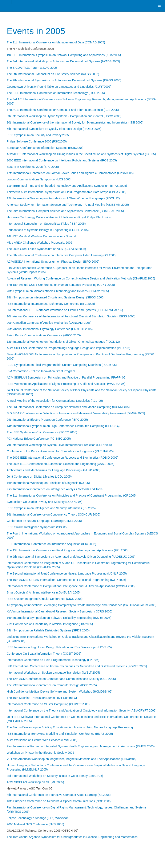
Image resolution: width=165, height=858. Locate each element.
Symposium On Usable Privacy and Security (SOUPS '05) (44, 502)
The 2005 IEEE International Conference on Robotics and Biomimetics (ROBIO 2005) (62, 457)
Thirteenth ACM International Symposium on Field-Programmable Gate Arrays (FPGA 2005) (66, 192)
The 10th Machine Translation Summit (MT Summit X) (42, 698)
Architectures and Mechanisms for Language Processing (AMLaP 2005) (53, 470)
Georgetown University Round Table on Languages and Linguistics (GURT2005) (59, 86)
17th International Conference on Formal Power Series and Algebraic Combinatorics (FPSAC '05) (70, 173)
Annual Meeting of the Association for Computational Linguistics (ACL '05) (55, 400)
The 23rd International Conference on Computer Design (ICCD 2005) (52, 685)
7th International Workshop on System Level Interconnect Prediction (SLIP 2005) (59, 445)
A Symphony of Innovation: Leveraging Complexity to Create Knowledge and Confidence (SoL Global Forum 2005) (81, 605)
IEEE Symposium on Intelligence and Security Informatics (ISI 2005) (51, 508)
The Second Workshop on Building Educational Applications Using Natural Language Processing (70, 727)
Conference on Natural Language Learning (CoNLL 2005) (44, 520)
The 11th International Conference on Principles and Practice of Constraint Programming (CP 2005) (72, 495)
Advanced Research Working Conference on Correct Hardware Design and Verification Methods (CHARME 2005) (81, 278)
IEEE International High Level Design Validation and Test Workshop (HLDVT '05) (59, 647)
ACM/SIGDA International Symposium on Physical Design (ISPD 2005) (53, 261)
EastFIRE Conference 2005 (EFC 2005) (33, 166)
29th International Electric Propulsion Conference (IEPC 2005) (47, 419)
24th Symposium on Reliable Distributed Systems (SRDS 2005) (48, 630)
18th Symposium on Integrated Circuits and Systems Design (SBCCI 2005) (56, 297)
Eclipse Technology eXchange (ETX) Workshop (38, 818)
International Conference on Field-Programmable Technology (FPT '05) (53, 660)
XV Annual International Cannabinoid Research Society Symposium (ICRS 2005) (59, 611)
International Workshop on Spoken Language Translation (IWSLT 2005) (53, 672)
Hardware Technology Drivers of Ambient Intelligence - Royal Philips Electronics (59, 217)
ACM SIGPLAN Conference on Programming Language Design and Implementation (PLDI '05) (68, 348)
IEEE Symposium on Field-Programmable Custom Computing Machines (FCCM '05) (62, 365)
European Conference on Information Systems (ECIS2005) (45, 147)
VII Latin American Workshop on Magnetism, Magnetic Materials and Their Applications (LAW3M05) (72, 759)
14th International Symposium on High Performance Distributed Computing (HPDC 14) (63, 426)
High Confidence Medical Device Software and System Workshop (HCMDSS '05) (59, 691)
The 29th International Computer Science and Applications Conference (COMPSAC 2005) (65, 211)
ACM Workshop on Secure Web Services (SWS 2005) (42, 740)
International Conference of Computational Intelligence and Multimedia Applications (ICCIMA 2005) (71, 586)
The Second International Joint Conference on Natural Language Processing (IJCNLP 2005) (67, 573)
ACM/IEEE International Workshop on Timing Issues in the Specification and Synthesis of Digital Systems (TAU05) (81, 154)
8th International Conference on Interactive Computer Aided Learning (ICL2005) (58, 794)
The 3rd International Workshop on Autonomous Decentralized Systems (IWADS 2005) (63, 61)
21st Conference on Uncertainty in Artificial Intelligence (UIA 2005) (50, 624)
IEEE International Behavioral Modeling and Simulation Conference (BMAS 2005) (60, 733)
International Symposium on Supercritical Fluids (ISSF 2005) (46, 223)
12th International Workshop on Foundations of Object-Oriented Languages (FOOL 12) (63, 198)
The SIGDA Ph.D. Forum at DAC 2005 (32, 67)
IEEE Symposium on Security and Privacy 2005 (38, 135)
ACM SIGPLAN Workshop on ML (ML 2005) (35, 782)
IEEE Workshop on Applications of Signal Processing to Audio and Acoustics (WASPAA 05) (66, 383)
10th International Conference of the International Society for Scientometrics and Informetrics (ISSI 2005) (75, 122)
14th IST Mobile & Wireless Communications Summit (41, 236)
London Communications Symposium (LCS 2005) (39, 179)
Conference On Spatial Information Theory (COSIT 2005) (44, 653)
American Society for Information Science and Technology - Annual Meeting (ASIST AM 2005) (68, 204)
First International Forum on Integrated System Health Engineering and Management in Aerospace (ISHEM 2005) (81, 746)
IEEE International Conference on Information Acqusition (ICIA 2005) (51, 544)
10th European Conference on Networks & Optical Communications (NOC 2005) (59, 801)
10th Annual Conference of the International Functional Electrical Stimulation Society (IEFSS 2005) (71, 316)
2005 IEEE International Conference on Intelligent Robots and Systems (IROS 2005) (62, 160)
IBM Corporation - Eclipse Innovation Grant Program (41, 371)
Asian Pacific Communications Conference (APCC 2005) (44, 335)
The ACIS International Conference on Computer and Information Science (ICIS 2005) (63, 109)
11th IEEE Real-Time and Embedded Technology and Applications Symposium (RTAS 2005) (67, 185)
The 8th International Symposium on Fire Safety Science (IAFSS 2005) (53, 74)
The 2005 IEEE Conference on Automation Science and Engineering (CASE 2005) (60, 464)
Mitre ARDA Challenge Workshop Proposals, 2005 (39, 242)
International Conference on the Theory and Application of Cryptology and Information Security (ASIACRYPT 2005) (81, 710)
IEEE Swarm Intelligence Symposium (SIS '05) (37, 527)
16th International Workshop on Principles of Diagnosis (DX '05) (48, 483)
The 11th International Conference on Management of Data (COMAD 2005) (56, 42)
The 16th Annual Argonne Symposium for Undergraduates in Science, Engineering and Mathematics (72, 837)
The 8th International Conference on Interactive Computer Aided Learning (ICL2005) (61, 255)
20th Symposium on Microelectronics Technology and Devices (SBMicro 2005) (58, 291)
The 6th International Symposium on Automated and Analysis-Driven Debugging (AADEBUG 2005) (71, 556)
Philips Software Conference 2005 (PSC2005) (37, 141)
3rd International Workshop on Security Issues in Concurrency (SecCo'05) (55, 775)
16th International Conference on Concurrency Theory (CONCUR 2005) (53, 514)
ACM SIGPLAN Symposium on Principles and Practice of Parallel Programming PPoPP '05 (66, 377)
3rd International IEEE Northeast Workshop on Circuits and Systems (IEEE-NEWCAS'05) (65, 310)
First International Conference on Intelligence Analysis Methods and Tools (54, 489)
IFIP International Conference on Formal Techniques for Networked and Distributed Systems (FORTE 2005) (77, 666)
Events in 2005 (36, 31)
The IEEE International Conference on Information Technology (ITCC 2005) (56, 93)
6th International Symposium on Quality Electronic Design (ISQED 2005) (54, 128)
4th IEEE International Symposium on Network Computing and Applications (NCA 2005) (64, 55)
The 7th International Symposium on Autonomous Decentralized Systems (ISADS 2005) (64, 80)
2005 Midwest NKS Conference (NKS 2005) (35, 824)
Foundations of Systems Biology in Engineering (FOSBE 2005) (48, 230)
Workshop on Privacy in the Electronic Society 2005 (40, 752)
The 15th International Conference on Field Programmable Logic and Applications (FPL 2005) (68, 550)
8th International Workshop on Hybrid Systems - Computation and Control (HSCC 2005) (64, 116)
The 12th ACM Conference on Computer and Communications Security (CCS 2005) (61, 679)
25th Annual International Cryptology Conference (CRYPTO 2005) (50, 329)
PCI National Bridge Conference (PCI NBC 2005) (39, 438)
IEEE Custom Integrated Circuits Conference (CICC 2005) (44, 598)
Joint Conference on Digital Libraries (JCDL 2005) (39, 476)
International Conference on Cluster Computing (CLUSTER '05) (48, 704)
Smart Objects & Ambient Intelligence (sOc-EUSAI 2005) (44, 592)
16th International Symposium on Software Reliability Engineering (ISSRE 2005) (59, 617)
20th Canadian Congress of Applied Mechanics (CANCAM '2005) (49, 322)
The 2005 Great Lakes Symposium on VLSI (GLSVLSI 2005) (46, 249)
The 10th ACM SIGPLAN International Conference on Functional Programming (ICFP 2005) (66, 579)
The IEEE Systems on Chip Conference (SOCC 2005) (42, 432)
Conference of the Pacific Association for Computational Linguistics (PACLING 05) (60, 451)
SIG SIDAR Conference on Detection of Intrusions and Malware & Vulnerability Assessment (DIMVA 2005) (76, 413)
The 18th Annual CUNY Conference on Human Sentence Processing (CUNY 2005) (61, 284)
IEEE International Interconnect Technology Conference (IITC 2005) (51, 303)
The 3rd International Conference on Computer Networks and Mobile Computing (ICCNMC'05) (68, 407)
